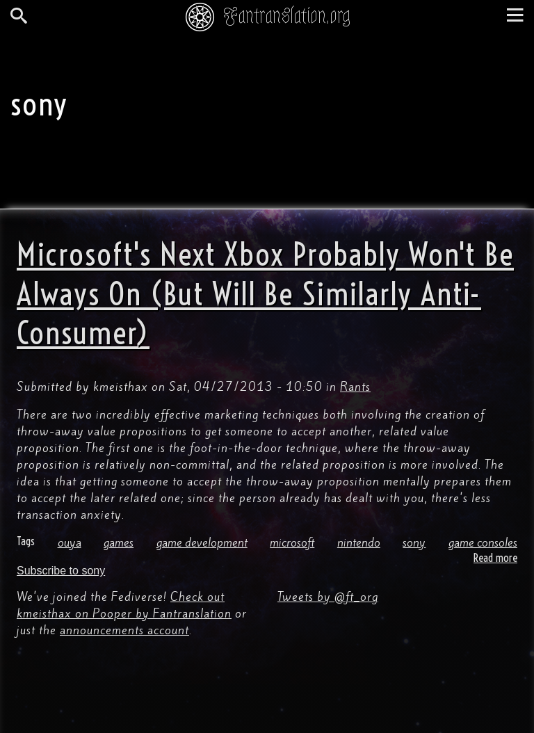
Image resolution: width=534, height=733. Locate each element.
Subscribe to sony (61, 571)
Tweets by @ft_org (327, 596)
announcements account (124, 630)
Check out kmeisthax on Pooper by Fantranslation (124, 605)
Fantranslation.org (286, 16)
